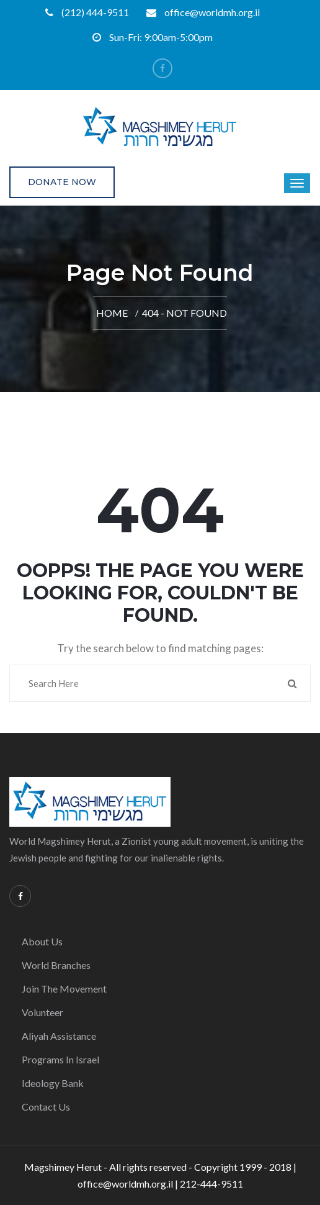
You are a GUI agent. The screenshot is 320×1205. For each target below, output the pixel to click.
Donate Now (62, 182)
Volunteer (42, 1012)
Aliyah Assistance (59, 1036)
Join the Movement (64, 988)
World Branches (56, 965)
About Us (42, 941)
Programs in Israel (60, 1059)
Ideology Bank (53, 1083)
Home (112, 313)
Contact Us (46, 1106)
